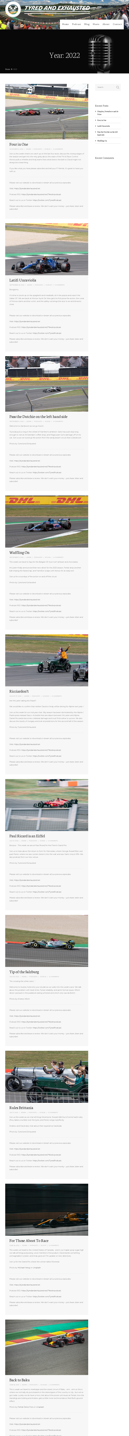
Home (65, 24)
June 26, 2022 (14, 1245)
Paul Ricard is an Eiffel (27, 835)
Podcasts (38, 149)
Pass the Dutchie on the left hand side (38, 416)
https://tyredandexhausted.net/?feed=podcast (41, 194)
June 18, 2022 (14, 1385)
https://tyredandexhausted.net (27, 188)
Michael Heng (24, 1267)
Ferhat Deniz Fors (25, 1407)
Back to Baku (19, 1379)
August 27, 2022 (15, 696)
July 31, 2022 (14, 841)
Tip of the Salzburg (24, 971)
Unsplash (37, 1267)
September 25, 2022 (17, 285)
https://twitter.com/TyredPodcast (47, 200)
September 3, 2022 (17, 557)
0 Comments (58, 149)
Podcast (76, 24)
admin (28, 149)
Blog (87, 24)
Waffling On (19, 552)
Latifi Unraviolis (22, 280)
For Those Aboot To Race (28, 1240)
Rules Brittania (21, 1107)
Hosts (96, 24)
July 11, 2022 (14, 1112)
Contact (117, 24)
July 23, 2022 (14, 976)
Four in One (18, 144)
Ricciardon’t (19, 691)
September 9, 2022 (17, 421)
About (106, 24)
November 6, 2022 (16, 149)
